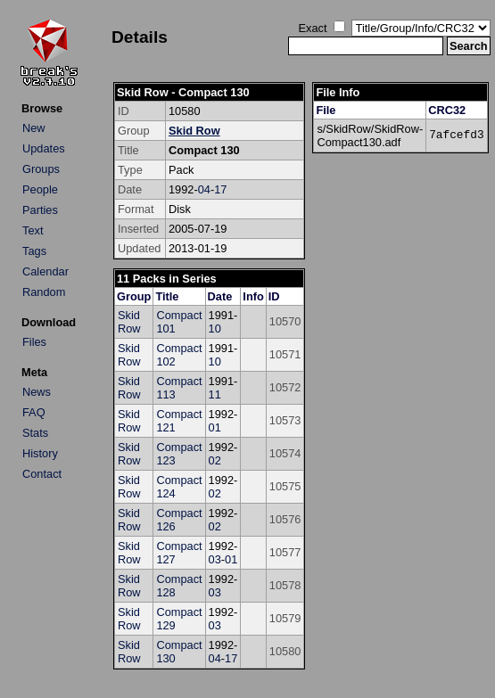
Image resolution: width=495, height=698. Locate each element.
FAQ (33, 412)
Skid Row (194, 130)
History (40, 453)
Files (34, 342)
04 (204, 189)
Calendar (45, 271)
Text (32, 230)
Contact (42, 473)
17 (220, 189)
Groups (41, 169)
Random (43, 292)
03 (215, 559)
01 (215, 427)
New (33, 128)
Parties (40, 210)
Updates (43, 148)
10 (215, 328)
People (40, 189)
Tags (34, 251)
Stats (35, 432)
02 (215, 460)
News (36, 391)
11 (215, 394)
